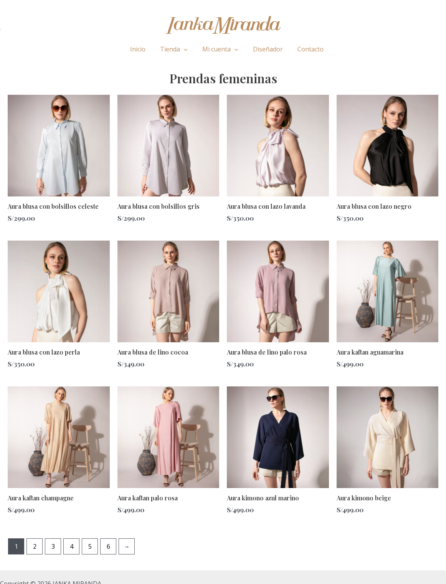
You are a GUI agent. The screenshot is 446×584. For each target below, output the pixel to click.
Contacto (306, 49)
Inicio (142, 49)
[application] (186, 49)
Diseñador (266, 49)
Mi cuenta (220, 49)
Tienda (176, 49)
